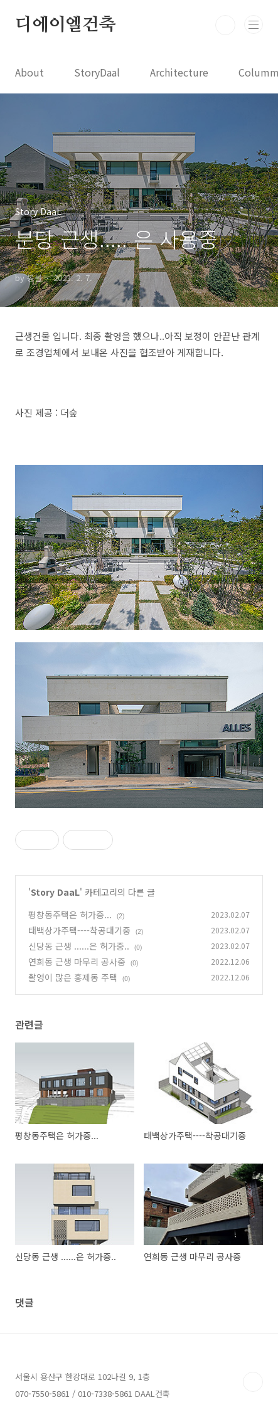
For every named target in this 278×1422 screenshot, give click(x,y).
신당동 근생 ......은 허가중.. (78, 946)
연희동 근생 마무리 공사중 (77, 961)
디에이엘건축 (65, 25)
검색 (225, 25)
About (29, 72)
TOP (253, 1382)
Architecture (179, 72)
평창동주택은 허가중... (70, 914)
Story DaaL (55, 892)
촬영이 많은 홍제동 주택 (72, 977)
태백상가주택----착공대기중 (79, 930)
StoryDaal (97, 72)
